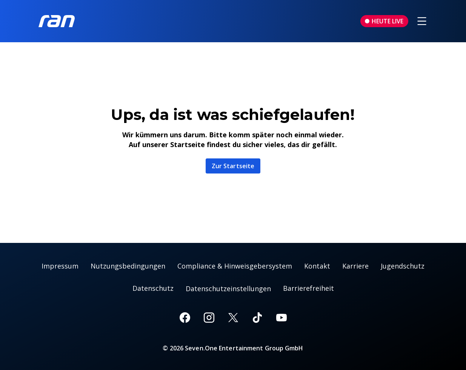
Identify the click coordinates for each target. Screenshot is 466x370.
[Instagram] (209, 318)
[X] (233, 318)
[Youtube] (281, 318)
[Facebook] (185, 318)
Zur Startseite (233, 166)
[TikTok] (257, 318)
